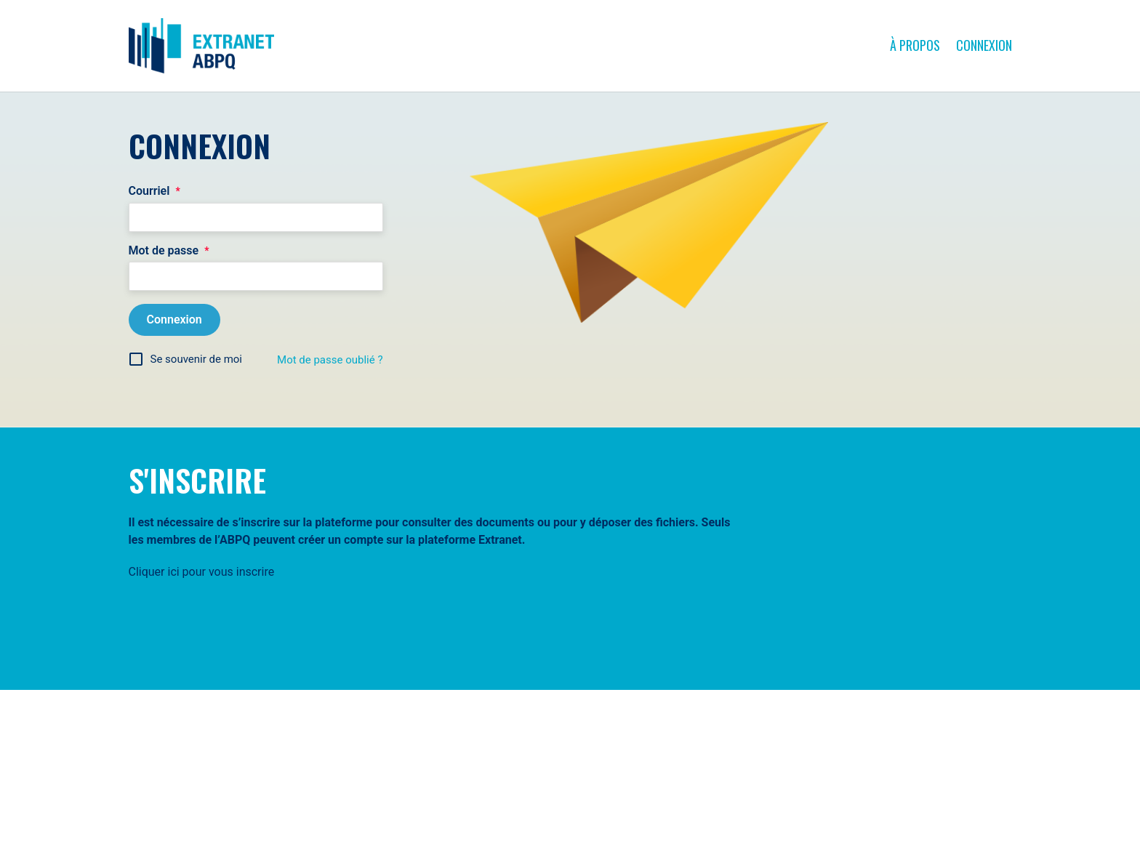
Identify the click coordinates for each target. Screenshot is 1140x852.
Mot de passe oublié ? (329, 359)
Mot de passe (169, 251)
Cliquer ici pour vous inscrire (202, 572)
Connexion (984, 45)
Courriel (154, 191)
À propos (915, 45)
